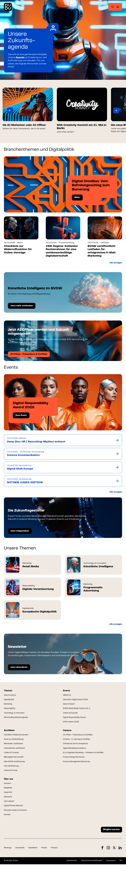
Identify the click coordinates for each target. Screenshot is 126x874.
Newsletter (35, 857)
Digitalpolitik (9, 701)
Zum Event (21, 416)
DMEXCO (67, 696)
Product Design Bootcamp (75, 762)
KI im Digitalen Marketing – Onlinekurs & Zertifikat (86, 757)
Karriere (7, 823)
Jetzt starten (10, 809)
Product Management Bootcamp (78, 767)
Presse (48, 857)
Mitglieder (8, 795)
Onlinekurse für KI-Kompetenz (77, 748)
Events (67, 692)
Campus (67, 734)
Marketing (8, 706)
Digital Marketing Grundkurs (76, 753)
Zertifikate (10, 734)
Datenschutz (67, 870)
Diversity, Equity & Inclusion (17, 818)
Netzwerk (8, 804)
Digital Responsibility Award (75, 720)
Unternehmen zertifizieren (16, 753)
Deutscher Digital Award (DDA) (77, 701)
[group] (29, 109)
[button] (10, 110)
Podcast (58, 857)
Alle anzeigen (114, 263)
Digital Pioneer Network (15, 814)
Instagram (108, 857)
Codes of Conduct (12, 757)
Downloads (21, 857)
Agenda (20, 58)
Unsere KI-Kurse (11, 776)
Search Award (69, 706)
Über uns (9, 785)
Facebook (102, 857)
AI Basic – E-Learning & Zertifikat (78, 743)
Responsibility (10, 711)
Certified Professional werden (17, 739)
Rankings (8, 857)
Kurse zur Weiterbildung (15, 743)
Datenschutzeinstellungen (89, 870)
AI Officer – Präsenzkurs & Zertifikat (79, 739)
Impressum (109, 870)
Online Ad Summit (71, 715)
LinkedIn (120, 857)
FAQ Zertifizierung (12, 771)
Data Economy (10, 696)
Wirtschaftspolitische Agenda (17, 720)
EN (120, 870)
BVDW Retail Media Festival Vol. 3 (78, 711)
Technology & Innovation (15, 715)
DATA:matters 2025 (72, 725)
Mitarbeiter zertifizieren (14, 748)
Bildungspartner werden (15, 762)
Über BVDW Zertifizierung (16, 767)
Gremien (8, 790)
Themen (8, 692)
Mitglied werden (110, 839)
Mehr (77, 197)
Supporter (8, 799)
